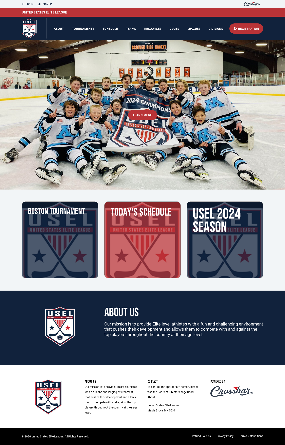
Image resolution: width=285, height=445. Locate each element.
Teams (131, 29)
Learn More (142, 115)
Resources (152, 29)
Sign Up (45, 4)
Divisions (216, 29)
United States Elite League (44, 12)
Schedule (110, 29)
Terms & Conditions (251, 436)
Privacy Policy (225, 436)
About (59, 29)
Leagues (194, 29)
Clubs (174, 29)
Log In (27, 4)
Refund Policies (201, 436)
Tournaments (83, 29)
